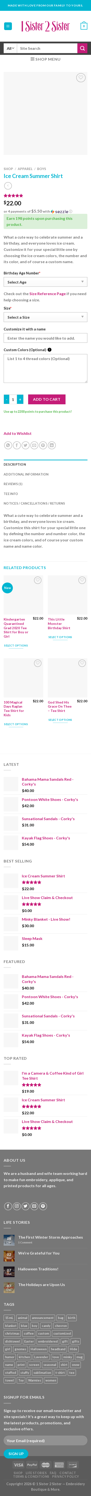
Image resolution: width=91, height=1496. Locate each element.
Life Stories (36, 1473)
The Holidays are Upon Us (41, 1284)
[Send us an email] (34, 1206)
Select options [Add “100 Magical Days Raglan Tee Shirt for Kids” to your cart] (16, 724)
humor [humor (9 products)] (9, 1357)
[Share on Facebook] (17, 445)
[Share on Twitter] (26, 445)
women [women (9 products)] (50, 1380)
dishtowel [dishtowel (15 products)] (12, 1341)
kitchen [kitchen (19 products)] (24, 1357)
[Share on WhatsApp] (8, 445)
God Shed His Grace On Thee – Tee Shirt (60, 706)
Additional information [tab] (26, 474)
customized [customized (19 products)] (62, 1333)
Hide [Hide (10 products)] (73, 1349)
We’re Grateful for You (38, 1253)
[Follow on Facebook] (8, 1206)
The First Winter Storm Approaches (50, 1237)
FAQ (53, 1473)
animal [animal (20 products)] (22, 1318)
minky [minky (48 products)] (67, 1357)
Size (7, 308)
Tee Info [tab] (11, 494)
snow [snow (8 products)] (75, 1365)
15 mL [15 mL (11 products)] (9, 1318)
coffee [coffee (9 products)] (29, 1333)
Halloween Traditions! (38, 1269)
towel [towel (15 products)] (9, 1380)
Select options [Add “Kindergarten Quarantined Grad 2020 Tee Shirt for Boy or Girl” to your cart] (16, 645)
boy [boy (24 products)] (34, 1326)
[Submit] (82, 48)
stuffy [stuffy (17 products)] (24, 1373)
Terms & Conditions (31, 1476)
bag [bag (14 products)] (61, 1318)
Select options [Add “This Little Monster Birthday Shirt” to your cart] (60, 637)
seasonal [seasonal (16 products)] (49, 1365)
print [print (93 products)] (21, 1365)
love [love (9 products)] (55, 1357)
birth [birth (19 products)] (71, 1318)
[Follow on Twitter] (26, 1206)
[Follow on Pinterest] (43, 1206)
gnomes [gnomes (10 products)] (20, 1349)
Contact (67, 1473)
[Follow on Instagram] (17, 1206)
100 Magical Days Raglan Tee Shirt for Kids (14, 708)
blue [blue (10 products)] (24, 1326)
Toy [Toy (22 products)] (21, 1380)
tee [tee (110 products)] (71, 1373)
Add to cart (46, 399)
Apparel (25, 169)
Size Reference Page (47, 293)
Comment (25, 1242)
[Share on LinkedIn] (52, 445)
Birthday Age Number (22, 273)
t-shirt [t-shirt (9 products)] (60, 1373)
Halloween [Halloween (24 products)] (39, 1349)
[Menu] (8, 26)
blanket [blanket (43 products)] (11, 1326)
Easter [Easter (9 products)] (29, 1341)
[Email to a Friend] (34, 445)
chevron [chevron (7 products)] (61, 1326)
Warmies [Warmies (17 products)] (34, 1380)
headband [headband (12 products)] (58, 1349)
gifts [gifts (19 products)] (75, 1341)
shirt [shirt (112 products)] (64, 1365)
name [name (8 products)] (9, 1365)
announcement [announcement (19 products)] (43, 1318)
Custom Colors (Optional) (27, 350)
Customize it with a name (25, 329)
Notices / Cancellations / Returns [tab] (34, 503)
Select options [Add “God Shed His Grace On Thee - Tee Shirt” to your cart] (60, 719)
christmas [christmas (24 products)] (12, 1333)
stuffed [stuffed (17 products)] (10, 1373)
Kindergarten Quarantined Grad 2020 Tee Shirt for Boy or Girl (16, 627)
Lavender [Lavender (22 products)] (41, 1357)
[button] (45, 211)
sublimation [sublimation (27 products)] (42, 1373)
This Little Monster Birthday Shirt (59, 623)
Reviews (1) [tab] (13, 484)
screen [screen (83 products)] (34, 1365)
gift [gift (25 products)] (65, 1341)
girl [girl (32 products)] (7, 1349)
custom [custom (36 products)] (43, 1333)
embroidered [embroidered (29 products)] (48, 1341)
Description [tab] (15, 464)
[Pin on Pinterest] (43, 445)
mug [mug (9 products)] (79, 1357)
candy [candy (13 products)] (46, 1326)
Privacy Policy (65, 1476)
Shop (8, 169)
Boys (41, 169)
